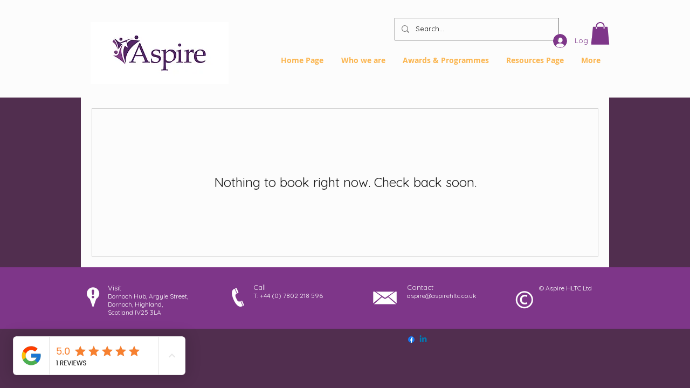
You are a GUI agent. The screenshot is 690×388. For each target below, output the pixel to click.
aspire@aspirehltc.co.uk (442, 296)
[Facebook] (411, 339)
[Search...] (476, 29)
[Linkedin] (423, 339)
